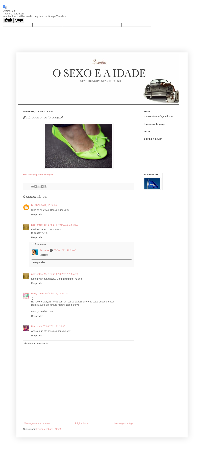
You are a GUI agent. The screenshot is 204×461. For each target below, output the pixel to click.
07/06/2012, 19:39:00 (56, 293)
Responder (37, 214)
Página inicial (82, 423)
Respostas (40, 244)
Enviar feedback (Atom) (48, 429)
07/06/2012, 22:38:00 (54, 326)
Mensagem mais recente (37, 423)
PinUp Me (36, 326)
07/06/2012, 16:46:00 (46, 205)
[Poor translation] (19, 20)
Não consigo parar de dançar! (38, 174)
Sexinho (44, 250)
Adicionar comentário (36, 343)
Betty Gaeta (37, 293)
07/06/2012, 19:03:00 (65, 250)
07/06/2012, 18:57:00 (67, 224)
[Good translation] (8, 20)
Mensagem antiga (123, 423)
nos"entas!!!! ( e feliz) (43, 224)
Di (32, 205)
